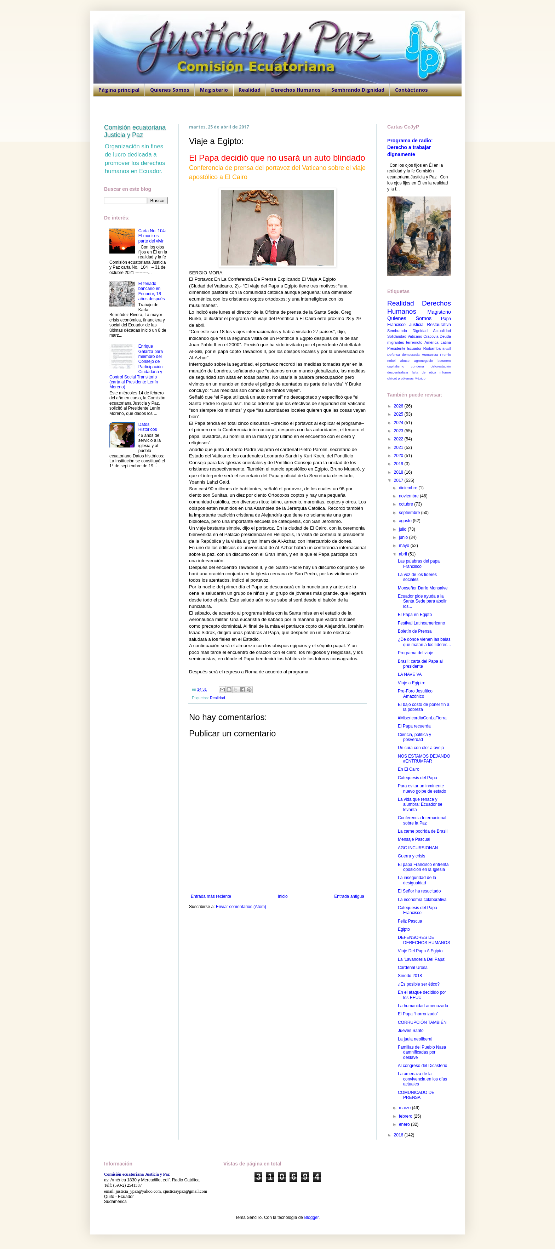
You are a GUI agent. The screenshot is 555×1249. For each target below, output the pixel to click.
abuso (405, 361)
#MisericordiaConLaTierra (422, 717)
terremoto (414, 342)
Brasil (446, 348)
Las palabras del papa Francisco (419, 564)
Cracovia (431, 336)
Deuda (445, 336)
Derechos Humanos (296, 89)
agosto (406, 520)
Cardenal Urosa (413, 967)
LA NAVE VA (410, 674)
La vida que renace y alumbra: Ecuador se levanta (420, 804)
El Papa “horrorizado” (418, 1013)
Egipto (404, 929)
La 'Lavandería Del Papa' (421, 959)
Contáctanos (411, 89)
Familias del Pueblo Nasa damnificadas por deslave (422, 1052)
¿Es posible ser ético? (419, 984)
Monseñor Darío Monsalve (423, 588)
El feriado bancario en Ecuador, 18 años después (151, 291)
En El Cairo (408, 769)
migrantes (395, 342)
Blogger (311, 1217)
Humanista (430, 355)
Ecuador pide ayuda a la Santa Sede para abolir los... (422, 601)
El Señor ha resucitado (419, 891)
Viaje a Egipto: (411, 682)
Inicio (283, 896)
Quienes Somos (169, 89)
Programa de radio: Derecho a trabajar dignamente (410, 147)
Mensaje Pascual (414, 839)
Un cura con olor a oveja (421, 747)
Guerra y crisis (411, 856)
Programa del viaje (415, 652)
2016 (399, 1135)
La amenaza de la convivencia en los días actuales (422, 1079)
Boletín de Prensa (414, 631)
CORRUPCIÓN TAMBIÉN (422, 1022)
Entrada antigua (349, 896)
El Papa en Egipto (415, 614)
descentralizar (397, 372)
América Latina (437, 342)
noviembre (409, 496)
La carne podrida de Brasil (422, 831)
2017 (399, 480)
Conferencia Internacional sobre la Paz (422, 820)
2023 (399, 430)
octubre (406, 504)
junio (404, 537)
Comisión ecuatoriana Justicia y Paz (135, 131)
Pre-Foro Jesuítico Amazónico (415, 693)
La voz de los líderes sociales (417, 577)
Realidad (250, 89)
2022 (399, 439)
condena (417, 366)
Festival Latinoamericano (421, 623)
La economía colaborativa (422, 899)
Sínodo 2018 (410, 975)
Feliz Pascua (410, 921)
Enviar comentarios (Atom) (241, 906)
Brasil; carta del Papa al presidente (420, 664)
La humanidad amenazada (423, 1005)
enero (405, 1124)
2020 (399, 455)
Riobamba (432, 348)
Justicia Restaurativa (430, 324)
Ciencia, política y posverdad (414, 737)
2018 (399, 472)
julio (403, 529)
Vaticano (414, 336)
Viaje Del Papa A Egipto (420, 950)
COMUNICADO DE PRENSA (416, 1095)
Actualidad (442, 331)
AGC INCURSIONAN (418, 847)
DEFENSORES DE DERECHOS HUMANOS (424, 940)
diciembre (408, 487)
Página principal (118, 89)
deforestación (440, 366)
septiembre (410, 512)
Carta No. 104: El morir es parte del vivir (152, 236)
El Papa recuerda (414, 726)
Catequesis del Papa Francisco (417, 910)
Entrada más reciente (211, 896)
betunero (444, 361)
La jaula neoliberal (415, 1039)
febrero (406, 1116)
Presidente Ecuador (404, 348)
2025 (399, 414)
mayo (405, 545)
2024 (399, 422)
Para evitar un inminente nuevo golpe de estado (422, 788)
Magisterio (214, 89)
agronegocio (423, 361)
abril (403, 554)
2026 (399, 406)
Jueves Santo (411, 1030)
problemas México (411, 378)
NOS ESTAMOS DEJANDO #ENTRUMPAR (424, 759)
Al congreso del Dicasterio (422, 1065)
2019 (399, 463)
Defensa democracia (403, 355)
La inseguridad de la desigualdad (417, 880)
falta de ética (424, 372)
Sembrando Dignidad (357, 89)
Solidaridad (396, 336)
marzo (405, 1107)
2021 (399, 447)
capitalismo (395, 366)
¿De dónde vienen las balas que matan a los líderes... (424, 642)
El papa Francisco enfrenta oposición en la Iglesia (423, 867)
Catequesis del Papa (417, 777)
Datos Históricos (147, 427)
